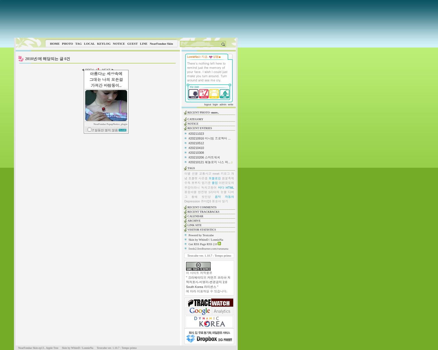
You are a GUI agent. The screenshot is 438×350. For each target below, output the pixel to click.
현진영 (202, 192)
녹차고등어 (208, 187)
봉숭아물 (190, 192)
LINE (143, 43)
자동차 (229, 196)
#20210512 (196, 143)
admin (223, 104)
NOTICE (119, 43)
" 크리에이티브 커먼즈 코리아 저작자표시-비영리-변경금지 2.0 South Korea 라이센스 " (208, 282)
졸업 (215, 183)
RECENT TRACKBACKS (203, 211)
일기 (225, 201)
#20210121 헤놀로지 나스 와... (209, 162)
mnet (216, 173)
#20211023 (196, 133)
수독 (187, 183)
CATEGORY (195, 119)
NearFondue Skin (161, 43)
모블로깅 (215, 178)
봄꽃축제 (228, 178)
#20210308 (196, 152)
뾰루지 (196, 183)
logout (207, 104)
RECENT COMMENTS (201, 207)
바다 (221, 187)
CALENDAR (195, 216)
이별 (187, 173)
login (215, 104)
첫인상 (206, 196)
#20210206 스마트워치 (204, 157)
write (230, 104)
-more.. (214, 112)
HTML (230, 187)
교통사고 (205, 173)
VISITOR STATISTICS (201, 229)
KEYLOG (103, 43)
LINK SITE (194, 225)
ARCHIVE (194, 220)
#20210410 (196, 148)
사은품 (203, 178)
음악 (218, 196)
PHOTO (67, 43)
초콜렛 (192, 178)
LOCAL (89, 43)
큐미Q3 (206, 201)
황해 (194, 196)
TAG (78, 43)
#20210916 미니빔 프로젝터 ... (209, 138)
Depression (192, 201)
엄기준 (206, 183)
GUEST (132, 43)
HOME (55, 43)
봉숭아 (216, 201)
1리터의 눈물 (217, 192)
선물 (195, 173)
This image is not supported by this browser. (126, 19)
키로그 (225, 173)
